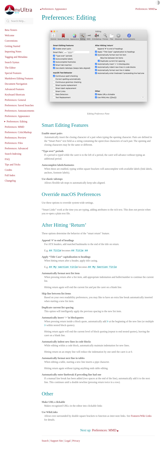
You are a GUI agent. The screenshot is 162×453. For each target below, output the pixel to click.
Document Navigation (16, 83)
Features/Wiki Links (141, 416)
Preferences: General (15, 100)
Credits (8, 170)
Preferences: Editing (17, 121)
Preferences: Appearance (17, 116)
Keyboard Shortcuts (15, 94)
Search (45, 440)
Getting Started (12, 46)
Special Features (13, 73)
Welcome (9, 35)
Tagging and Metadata (16, 57)
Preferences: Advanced (16, 148)
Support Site (56, 440)
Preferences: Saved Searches (19, 105)
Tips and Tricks (12, 164)
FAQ (7, 159)
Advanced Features (14, 89)
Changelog (10, 180)
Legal (67, 440)
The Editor (10, 67)
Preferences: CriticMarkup (18, 132)
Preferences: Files (14, 143)
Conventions (11, 40)
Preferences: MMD (14, 127)
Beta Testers (11, 30)
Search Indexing (13, 153)
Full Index (10, 175)
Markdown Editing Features (19, 78)
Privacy (76, 440)
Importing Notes (13, 51)
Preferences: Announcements (19, 110)
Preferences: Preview (15, 137)
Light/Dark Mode (157, 2)
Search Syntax (12, 62)
